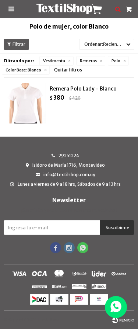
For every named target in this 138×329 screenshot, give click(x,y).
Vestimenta (54, 60)
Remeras (88, 60)
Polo (116, 60)
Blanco (23, 70)
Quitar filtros (68, 70)
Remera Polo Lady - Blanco (83, 88)
